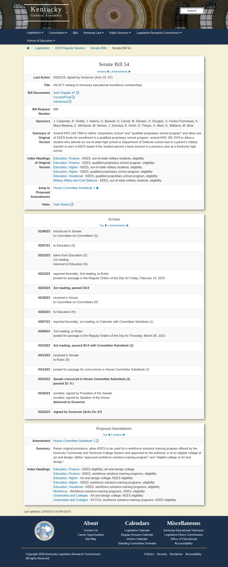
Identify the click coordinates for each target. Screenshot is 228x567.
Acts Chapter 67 (66, 92)
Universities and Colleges (70, 495)
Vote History (63, 204)
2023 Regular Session (70, 48)
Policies (149, 554)
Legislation (42, 48)
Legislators (35, 32)
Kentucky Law (94, 33)
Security (162, 554)
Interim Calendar (137, 539)
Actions (103, 71)
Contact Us (91, 530)
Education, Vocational (68, 176)
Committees (58, 33)
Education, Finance (66, 158)
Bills (75, 33)
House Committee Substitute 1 (75, 188)
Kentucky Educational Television (184, 530)
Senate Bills (98, 48)
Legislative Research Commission (159, 33)
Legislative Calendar (137, 530)
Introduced (62, 101)
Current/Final (64, 97)
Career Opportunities (91, 534)
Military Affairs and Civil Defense (75, 180)
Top (103, 225)
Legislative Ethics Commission (183, 534)
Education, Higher (65, 167)
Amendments (121, 71)
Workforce (60, 491)
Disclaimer (176, 554)
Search (192, 10)
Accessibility (193, 554)
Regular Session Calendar (137, 534)
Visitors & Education (41, 40)
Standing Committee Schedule (137, 543)
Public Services (120, 33)
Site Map (90, 539)
